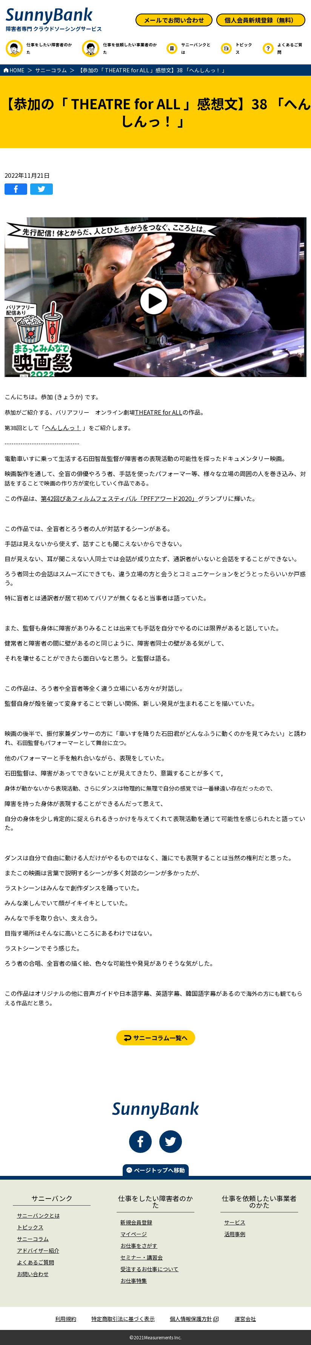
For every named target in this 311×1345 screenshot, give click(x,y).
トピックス (30, 1227)
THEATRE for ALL (158, 412)
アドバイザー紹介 (38, 1250)
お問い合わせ (33, 1274)
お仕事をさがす (138, 1245)
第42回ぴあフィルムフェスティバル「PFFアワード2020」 (119, 498)
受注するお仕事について (149, 1269)
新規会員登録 (136, 1222)
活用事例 (234, 1234)
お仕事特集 (133, 1280)
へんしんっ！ (63, 427)
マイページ (133, 1234)
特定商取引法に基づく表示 (123, 1318)
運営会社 (245, 1318)
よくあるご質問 (35, 1262)
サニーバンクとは (38, 1215)
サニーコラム (33, 1239)
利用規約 (65, 1318)
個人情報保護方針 (194, 1318)
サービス (234, 1222)
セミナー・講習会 (141, 1257)
